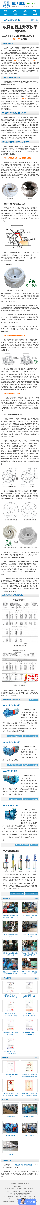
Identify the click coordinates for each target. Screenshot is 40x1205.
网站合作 (26, 1183)
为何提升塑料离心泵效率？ (11, 77)
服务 (5, 14)
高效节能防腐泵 (11, 20)
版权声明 (20, 1183)
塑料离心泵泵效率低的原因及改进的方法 (15, 142)
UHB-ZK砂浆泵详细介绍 (14, 736)
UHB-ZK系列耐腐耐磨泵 (11, 705)
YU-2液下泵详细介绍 (31, 893)
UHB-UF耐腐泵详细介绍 (14, 765)
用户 (25, 14)
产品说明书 (26, 736)
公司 (5, 11)
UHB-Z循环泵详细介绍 (22, 845)
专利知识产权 (6, 978)
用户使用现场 (6, 898)
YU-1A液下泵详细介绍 (16, 893)
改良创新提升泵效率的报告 (24, 1165)
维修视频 (34, 736)
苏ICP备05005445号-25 (9, 1201)
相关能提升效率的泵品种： (11, 700)
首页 (32, 20)
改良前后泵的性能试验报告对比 (12, 595)
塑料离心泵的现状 (8, 43)
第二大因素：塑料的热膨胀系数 (14, 335)
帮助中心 (13, 1183)
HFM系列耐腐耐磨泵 (10, 771)
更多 (36, 898)
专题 (15, 14)
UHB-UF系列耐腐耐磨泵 (11, 742)
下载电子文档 (6, 1160)
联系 (35, 14)
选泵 (25, 11)
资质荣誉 (5, 1057)
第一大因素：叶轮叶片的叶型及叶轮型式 (17, 158)
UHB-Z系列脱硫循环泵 (10, 805)
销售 (35, 11)
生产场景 (5, 1099)
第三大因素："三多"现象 (12, 394)
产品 (15, 11)
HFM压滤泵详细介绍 (15, 799)
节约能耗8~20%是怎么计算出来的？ (14, 113)
